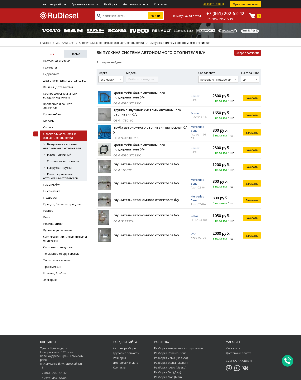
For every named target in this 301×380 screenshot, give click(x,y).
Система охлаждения (58, 247)
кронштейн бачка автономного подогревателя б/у (139, 95)
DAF (193, 233)
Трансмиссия (52, 266)
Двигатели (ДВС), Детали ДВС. (64, 80)
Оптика (48, 127)
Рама (46, 217)
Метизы (48, 121)
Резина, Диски (53, 224)
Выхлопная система (56, 61)
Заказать (252, 98)
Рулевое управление (57, 230)
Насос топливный (59, 154)
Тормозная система (56, 260)
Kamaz (195, 96)
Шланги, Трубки (54, 273)
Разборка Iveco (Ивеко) (170, 367)
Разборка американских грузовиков (178, 348)
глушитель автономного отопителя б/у (146, 164)
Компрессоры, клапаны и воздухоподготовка (60, 95)
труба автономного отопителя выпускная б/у (150, 129)
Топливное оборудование (61, 253)
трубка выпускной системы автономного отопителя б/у (147, 112)
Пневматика (51, 191)
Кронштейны (52, 114)
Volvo (194, 216)
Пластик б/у (51, 184)
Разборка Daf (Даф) (167, 372)
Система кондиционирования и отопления (65, 238)
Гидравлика (51, 74)
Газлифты (50, 67)
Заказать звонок (214, 4)
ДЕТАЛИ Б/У (65, 43)
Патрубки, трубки (59, 167)
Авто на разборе (54, 4)
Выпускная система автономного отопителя (62, 146)
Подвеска (50, 197)
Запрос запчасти (247, 53)
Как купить (233, 348)
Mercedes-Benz (198, 128)
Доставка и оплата (135, 4)
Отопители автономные (63, 161)
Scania (195, 113)
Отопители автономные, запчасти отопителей (112, 43)
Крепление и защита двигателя (57, 106)
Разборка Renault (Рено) (171, 353)
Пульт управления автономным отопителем (60, 176)
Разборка (110, 4)
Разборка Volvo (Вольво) (171, 358)
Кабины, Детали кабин (58, 87)
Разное (48, 210)
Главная (45, 43)
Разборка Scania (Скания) (171, 362)
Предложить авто (245, 4)
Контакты (160, 4)
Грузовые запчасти (85, 4)
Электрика (50, 280)
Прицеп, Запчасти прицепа (62, 204)
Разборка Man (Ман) (168, 377)
